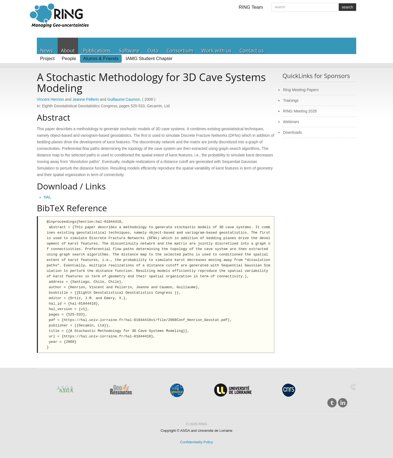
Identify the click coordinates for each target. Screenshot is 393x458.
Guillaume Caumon (123, 99)
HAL (47, 197)
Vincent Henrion (50, 99)
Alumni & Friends (100, 58)
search (347, 7)
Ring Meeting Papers (301, 90)
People (69, 58)
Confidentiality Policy (196, 442)
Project (47, 58)
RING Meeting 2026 (300, 111)
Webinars (291, 122)
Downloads (292, 132)
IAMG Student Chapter (149, 58)
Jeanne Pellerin (86, 99)
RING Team (251, 7)
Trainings (291, 100)
